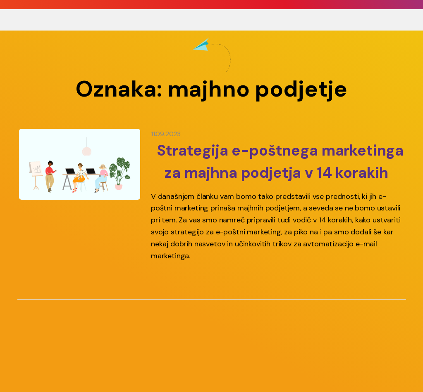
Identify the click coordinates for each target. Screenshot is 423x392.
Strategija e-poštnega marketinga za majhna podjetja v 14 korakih (280, 161)
